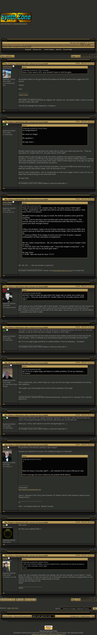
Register (28, 49)
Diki (13, 608)
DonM (5, 559)
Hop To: (57, 608)
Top (4, 110)
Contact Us (74, 616)
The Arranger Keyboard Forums (35, 45)
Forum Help (67, 49)
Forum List (37, 49)
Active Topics (49, 49)
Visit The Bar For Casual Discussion (13, 24)
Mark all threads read (22, 616)
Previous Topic (8, 600)
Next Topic (30, 600)
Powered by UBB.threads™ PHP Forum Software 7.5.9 (48, 634)
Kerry (16, 608)
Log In (91, 43)
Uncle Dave (7, 202)
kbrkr (5, 448)
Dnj (4, 525)
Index (19, 600)
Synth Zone (7, 45)
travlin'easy (7, 67)
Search (58, 49)
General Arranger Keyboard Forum (64, 45)
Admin (9, 608)
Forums (17, 45)
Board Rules (7, 616)
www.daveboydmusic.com (62, 270)
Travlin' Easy (23, 95)
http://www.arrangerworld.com (29, 490)
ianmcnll (6, 366)
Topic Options (7, 56)
